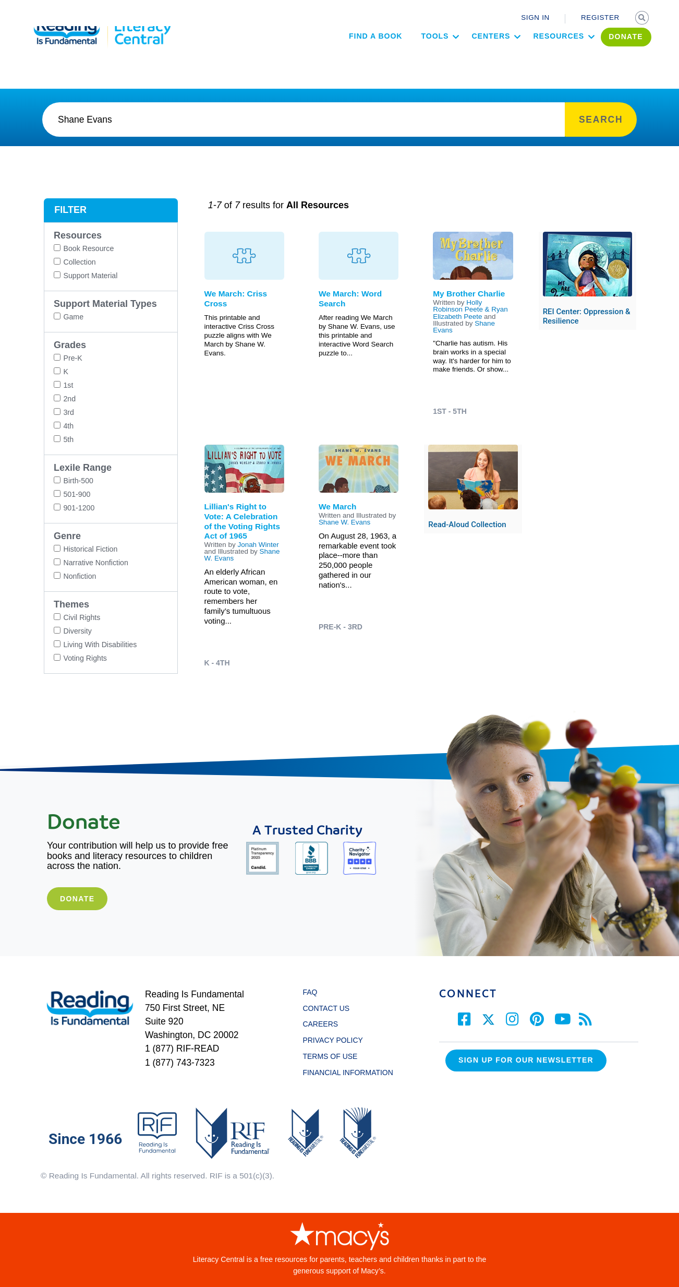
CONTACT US (328, 1008)
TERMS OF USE (334, 1056)
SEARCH (643, 19)
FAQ (309, 992)
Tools (413, 55)
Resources (536, 55)
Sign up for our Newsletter (525, 1060)
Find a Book (353, 55)
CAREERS (320, 1024)
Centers (469, 55)
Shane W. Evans (344, 522)
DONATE (604, 56)
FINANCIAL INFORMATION (347, 1072)
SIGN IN (535, 17)
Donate (77, 899)
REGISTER (600, 17)
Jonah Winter (257, 545)
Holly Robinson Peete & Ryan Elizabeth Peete (470, 309)
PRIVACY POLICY (332, 1040)
